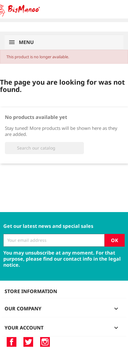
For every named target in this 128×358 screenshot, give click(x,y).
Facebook (11, 342)
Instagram (45, 342)
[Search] (44, 148)
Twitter (28, 342)
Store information (31, 291)
